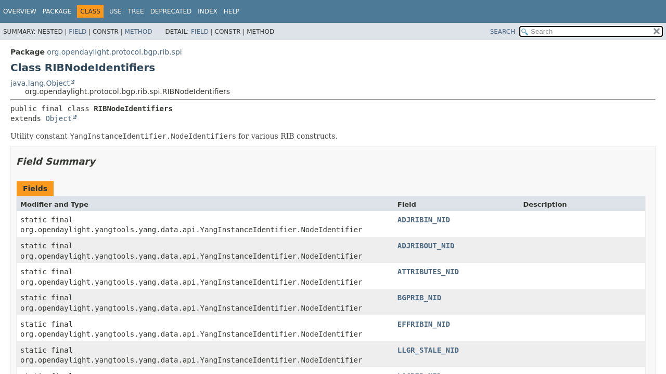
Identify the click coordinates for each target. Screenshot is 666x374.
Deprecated (171, 11)
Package (57, 11)
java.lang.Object (40, 83)
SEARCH (503, 31)
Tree (136, 11)
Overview (19, 11)
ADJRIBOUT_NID (426, 246)
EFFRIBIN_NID (424, 324)
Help (232, 11)
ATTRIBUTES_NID (428, 272)
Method (138, 31)
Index (207, 11)
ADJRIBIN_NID (424, 220)
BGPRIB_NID (419, 297)
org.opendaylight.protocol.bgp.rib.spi (114, 52)
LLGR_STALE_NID (428, 350)
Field (77, 31)
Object (58, 118)
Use (115, 11)
